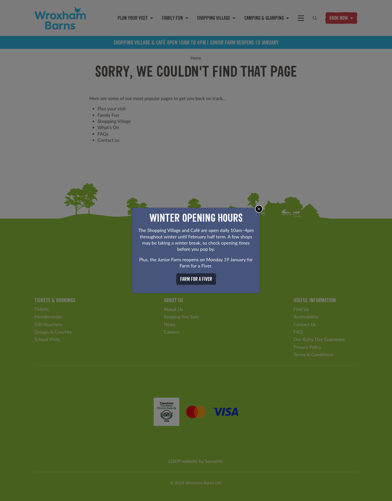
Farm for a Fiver (196, 279)
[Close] (259, 209)
